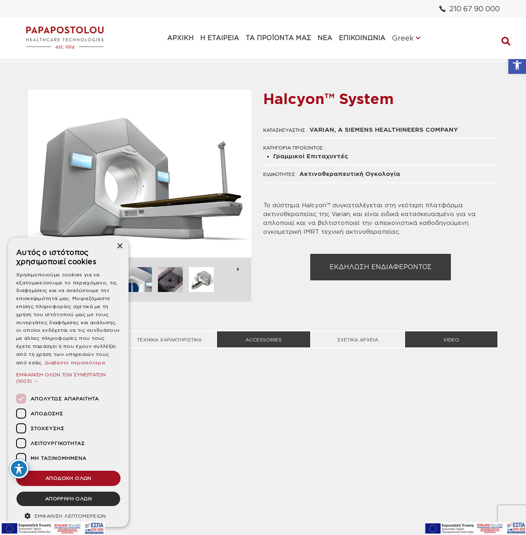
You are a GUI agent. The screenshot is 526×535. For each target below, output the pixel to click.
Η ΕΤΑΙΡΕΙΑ (219, 38)
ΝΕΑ (324, 38)
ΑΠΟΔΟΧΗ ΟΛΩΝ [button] (68, 478)
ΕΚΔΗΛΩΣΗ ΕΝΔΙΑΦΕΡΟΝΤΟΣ (381, 267)
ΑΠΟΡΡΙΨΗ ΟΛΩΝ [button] (68, 499)
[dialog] (68, 382)
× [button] (120, 246)
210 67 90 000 (469, 8)
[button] (517, 65)
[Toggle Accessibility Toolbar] (19, 468)
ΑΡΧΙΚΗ (180, 38)
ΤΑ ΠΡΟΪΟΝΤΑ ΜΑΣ (278, 38)
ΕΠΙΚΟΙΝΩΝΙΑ (362, 38)
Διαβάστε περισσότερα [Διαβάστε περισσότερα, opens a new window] (75, 362)
